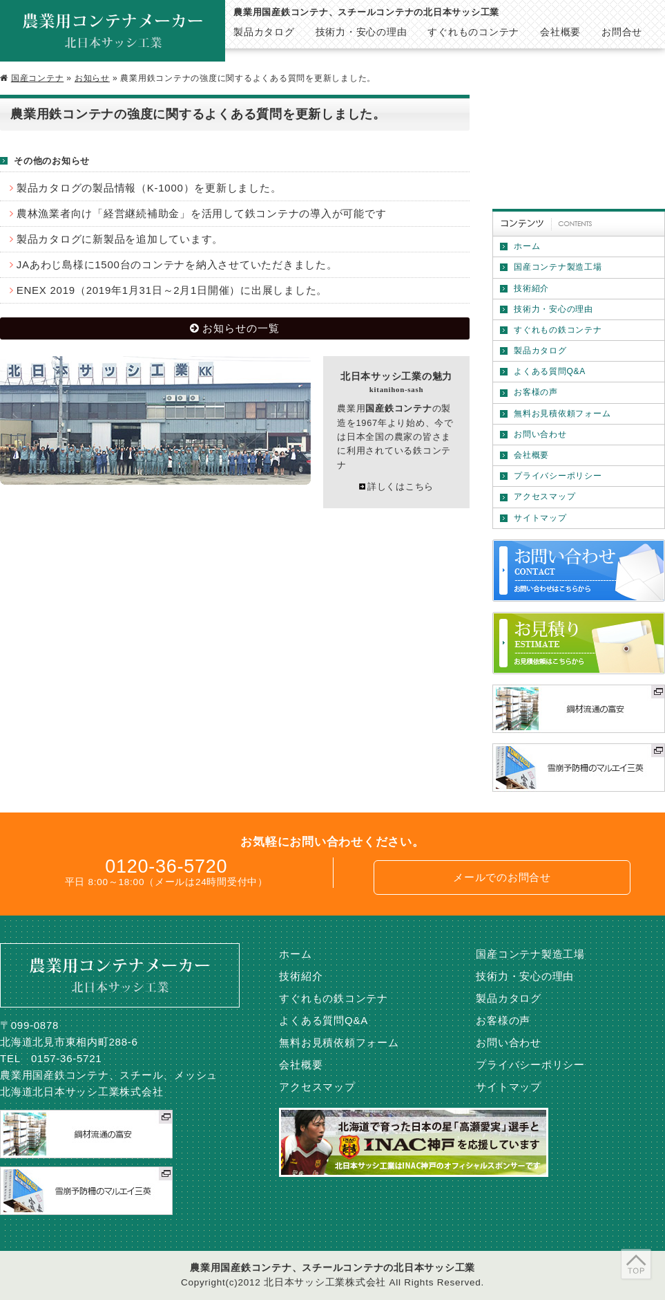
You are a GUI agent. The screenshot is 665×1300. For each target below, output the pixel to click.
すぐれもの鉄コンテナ (558, 330)
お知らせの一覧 (241, 328)
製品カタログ (540, 350)
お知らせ (92, 78)
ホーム (527, 246)
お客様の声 (536, 392)
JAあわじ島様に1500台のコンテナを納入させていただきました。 (177, 264)
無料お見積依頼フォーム (562, 413)
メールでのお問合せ (502, 877)
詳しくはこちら (400, 486)
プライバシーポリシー (558, 476)
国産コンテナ (37, 78)
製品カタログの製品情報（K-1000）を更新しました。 (149, 188)
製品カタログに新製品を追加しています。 (120, 239)
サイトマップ (540, 518)
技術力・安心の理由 (553, 309)
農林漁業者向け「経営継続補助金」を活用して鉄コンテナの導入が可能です (202, 213)
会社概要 (531, 455)
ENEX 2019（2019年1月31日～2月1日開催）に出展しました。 (172, 290)
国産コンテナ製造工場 (558, 267)
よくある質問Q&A (550, 371)
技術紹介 (531, 288)
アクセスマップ (544, 496)
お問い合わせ (540, 434)
